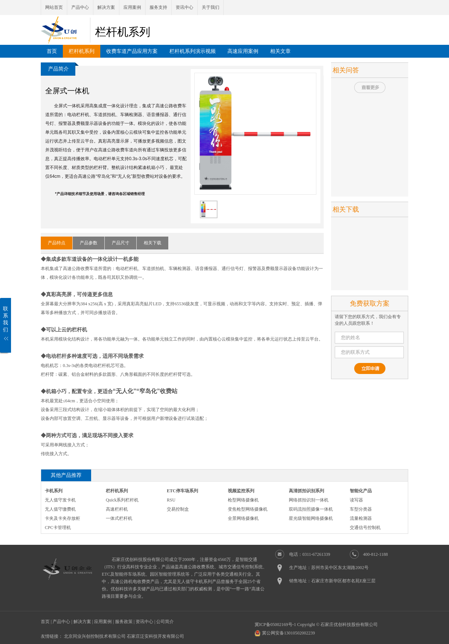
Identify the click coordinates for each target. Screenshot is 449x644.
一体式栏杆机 (119, 518)
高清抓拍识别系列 (306, 490)
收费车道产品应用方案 (132, 51)
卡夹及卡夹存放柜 (62, 518)
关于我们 (210, 7)
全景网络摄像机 (243, 518)
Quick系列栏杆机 (122, 500)
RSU (171, 500)
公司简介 (165, 621)
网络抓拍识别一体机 (308, 500)
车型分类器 (361, 509)
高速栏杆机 (117, 509)
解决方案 (106, 7)
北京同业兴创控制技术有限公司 (95, 636)
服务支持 (158, 7)
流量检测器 (361, 518)
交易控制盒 (178, 509)
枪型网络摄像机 (243, 500)
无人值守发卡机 (60, 500)
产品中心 (80, 7)
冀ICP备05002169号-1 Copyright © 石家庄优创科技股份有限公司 (316, 624)
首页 (52, 51)
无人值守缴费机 (60, 509)
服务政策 (124, 621)
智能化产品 (361, 490)
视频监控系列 (241, 490)
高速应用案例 (242, 51)
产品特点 (56, 242)
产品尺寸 (120, 242)
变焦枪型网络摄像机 (247, 509)
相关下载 (152, 242)
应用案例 (132, 7)
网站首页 (54, 7)
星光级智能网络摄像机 (311, 518)
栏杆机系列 (81, 51)
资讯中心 (184, 7)
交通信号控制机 (365, 527)
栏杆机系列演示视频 (192, 51)
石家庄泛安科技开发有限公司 (155, 636)
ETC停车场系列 (182, 490)
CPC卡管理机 (58, 527)
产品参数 (88, 242)
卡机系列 (53, 490)
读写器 (356, 500)
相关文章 (280, 51)
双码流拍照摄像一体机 (311, 509)
